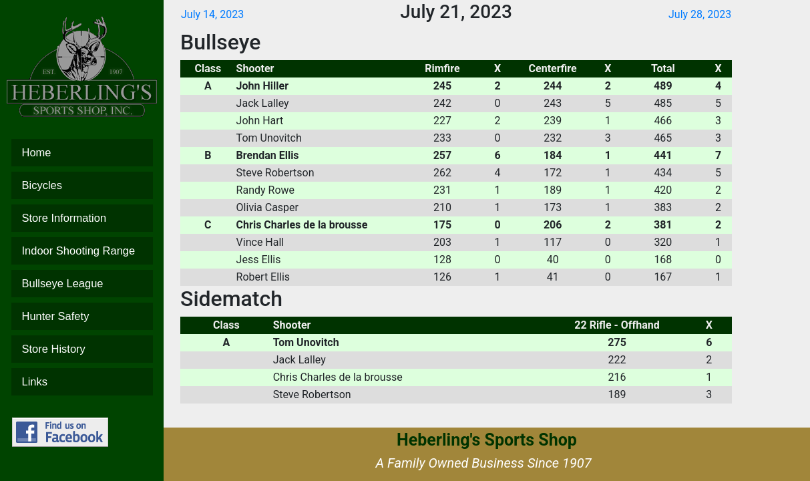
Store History (82, 349)
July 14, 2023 (212, 14)
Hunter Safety (82, 316)
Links (82, 381)
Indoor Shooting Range (82, 251)
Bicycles (82, 185)
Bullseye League (82, 283)
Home (82, 152)
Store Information (82, 218)
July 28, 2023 (699, 14)
